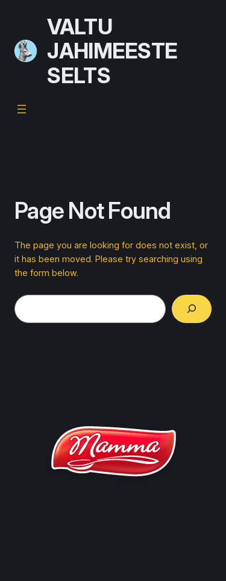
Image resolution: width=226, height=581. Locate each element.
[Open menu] (21, 109)
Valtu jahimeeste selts (112, 51)
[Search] (192, 309)
